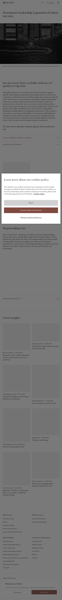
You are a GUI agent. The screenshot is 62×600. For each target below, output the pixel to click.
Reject (31, 203)
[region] (31, 198)
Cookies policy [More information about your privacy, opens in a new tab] (39, 194)
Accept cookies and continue (31, 210)
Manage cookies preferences (31, 217)
